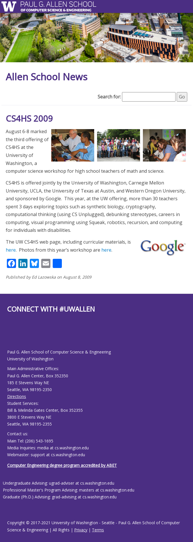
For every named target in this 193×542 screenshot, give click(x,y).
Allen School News (46, 76)
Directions (16, 396)
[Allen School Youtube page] (11, 335)
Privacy (80, 530)
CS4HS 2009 (29, 118)
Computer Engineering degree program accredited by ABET (62, 465)
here (11, 250)
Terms (98, 530)
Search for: (109, 97)
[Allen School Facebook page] (8, 335)
